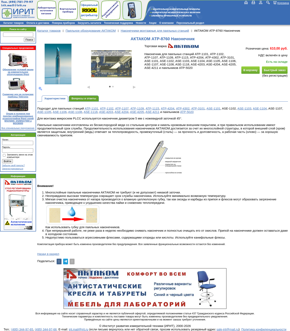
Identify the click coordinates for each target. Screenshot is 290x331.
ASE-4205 (137, 112)
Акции (152, 23)
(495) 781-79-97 (21, 1)
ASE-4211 (152, 112)
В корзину (250, 70)
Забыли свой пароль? (13, 165)
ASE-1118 (91, 112)
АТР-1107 (122, 108)
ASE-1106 (60, 112)
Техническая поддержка (118, 23)
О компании (166, 23)
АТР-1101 (91, 108)
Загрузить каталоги (89, 23)
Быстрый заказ (275, 70)
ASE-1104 (260, 108)
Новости (141, 23)
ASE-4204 (122, 112)
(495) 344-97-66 (46, 329)
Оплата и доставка (37, 23)
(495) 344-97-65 (22, 329)
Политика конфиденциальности (263, 329)
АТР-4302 (182, 108)
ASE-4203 (106, 112)
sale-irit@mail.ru (227, 329)
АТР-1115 (152, 108)
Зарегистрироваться (12, 168)
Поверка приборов (63, 23)
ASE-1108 (75, 112)
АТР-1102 (106, 108)
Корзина (283, 2)
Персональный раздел (190, 23)
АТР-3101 (198, 108)
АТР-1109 (137, 108)
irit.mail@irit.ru (13, 5)
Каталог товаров (13, 23)
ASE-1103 (244, 108)
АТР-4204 (167, 108)
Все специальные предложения (17, 128)
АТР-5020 (186, 112)
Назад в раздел (48, 254)
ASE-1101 (213, 108)
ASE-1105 (44, 112)
